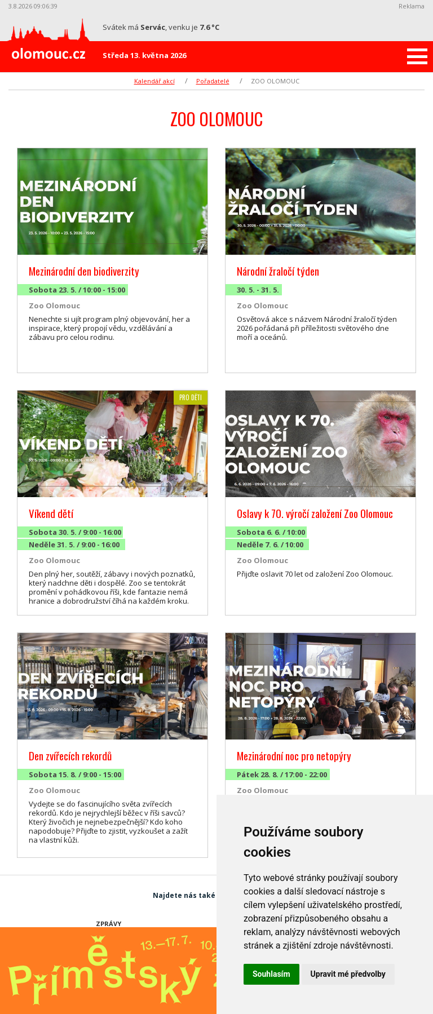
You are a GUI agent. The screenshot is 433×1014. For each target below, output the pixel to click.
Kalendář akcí (154, 81)
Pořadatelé (212, 81)
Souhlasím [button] (271, 973)
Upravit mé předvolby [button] (348, 973)
